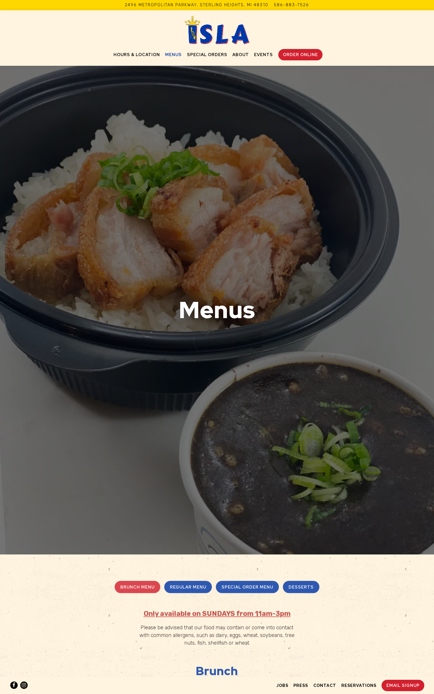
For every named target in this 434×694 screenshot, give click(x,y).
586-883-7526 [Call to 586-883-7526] (291, 5)
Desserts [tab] (301, 537)
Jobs (282, 685)
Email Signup (403, 685)
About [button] (240, 54)
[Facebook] (14, 685)
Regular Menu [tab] (188, 537)
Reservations (358, 685)
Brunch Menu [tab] (137, 537)
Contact (324, 685)
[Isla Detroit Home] (217, 29)
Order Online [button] (300, 54)
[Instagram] (24, 685)
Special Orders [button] (207, 54)
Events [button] (263, 54)
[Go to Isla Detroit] (196, 5)
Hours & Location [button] (136, 54)
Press (300, 685)
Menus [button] (173, 54)
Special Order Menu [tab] (247, 537)
